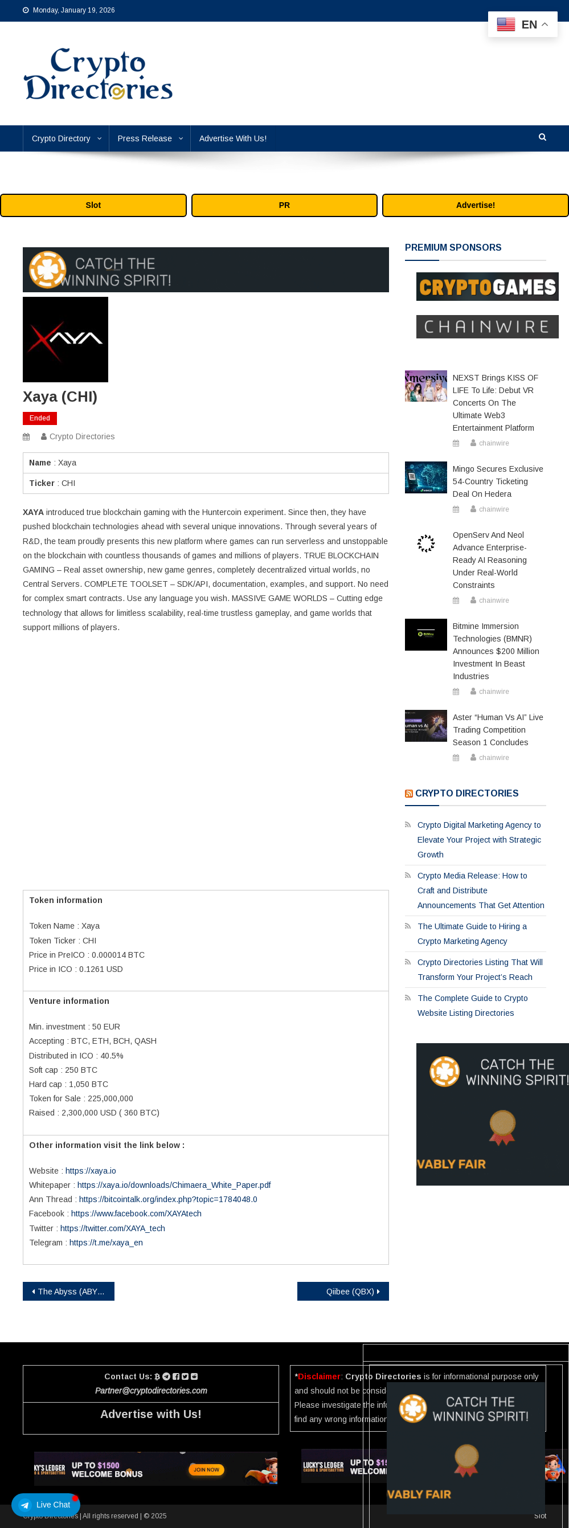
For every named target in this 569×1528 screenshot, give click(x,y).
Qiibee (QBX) (350, 1291)
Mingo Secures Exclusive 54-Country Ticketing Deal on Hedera (498, 481)
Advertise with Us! (151, 1414)
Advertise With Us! (233, 138)
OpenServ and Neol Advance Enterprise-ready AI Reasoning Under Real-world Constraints (490, 560)
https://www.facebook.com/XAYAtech (136, 1213)
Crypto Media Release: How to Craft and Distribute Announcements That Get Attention (481, 890)
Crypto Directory (61, 138)
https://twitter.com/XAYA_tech (112, 1228)
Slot (93, 205)
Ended (40, 418)
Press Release (145, 138)
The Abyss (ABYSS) (74, 1291)
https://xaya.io (91, 1170)
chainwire (494, 443)
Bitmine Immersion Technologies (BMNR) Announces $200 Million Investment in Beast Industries (496, 651)
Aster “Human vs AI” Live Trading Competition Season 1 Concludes (498, 730)
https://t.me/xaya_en (106, 1242)
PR (284, 205)
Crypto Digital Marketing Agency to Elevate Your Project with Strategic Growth (479, 839)
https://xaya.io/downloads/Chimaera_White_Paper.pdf (174, 1185)
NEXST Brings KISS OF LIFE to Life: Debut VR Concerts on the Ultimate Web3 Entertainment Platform (495, 402)
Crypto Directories (82, 436)
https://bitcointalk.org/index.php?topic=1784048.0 (168, 1199)
